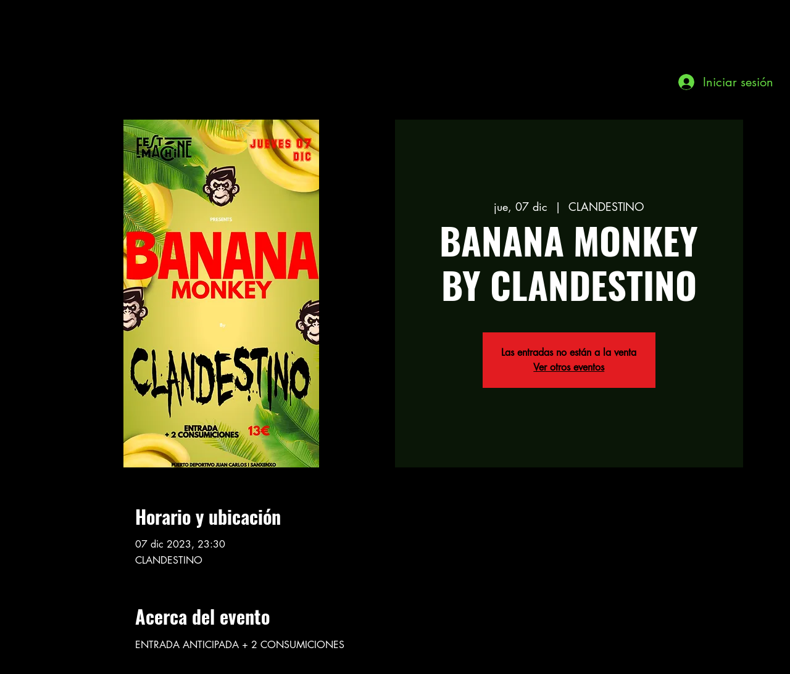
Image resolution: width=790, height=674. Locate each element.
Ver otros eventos (568, 367)
